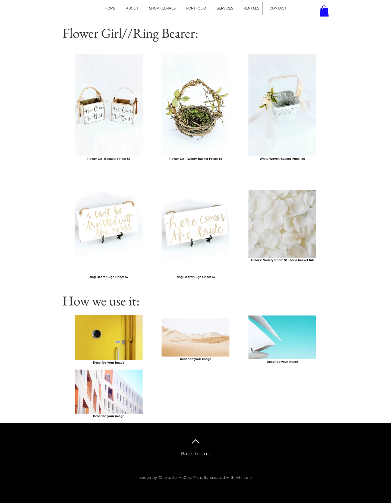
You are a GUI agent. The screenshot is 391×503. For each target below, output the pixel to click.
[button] (324, 11)
